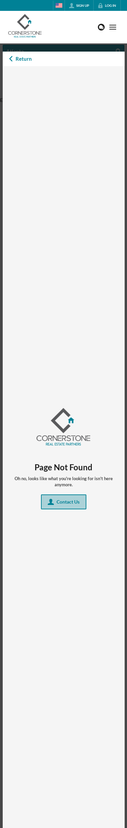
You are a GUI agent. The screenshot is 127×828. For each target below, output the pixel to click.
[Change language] (59, 5)
